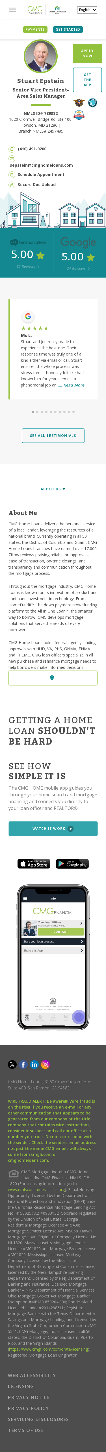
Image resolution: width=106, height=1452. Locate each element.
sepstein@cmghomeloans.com (41, 165)
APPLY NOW (87, 53)
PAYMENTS (35, 29)
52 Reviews (27, 266)
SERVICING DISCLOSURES (38, 1419)
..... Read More (70, 385)
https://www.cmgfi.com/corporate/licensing (48, 1349)
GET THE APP (88, 79)
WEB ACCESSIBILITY (32, 1375)
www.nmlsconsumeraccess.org (36, 1189)
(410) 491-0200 (32, 148)
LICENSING (21, 1386)
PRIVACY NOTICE (29, 1397)
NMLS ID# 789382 (41, 113)
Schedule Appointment (41, 174)
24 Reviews (78, 268)
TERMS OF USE (26, 1430)
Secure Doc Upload (37, 184)
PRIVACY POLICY (28, 1408)
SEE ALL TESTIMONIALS (53, 435)
